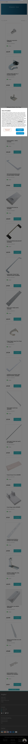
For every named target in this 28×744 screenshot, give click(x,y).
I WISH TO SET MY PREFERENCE (7, 130)
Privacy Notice (9, 123)
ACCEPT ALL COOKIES (20, 133)
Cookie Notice (20, 121)
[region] (14, 122)
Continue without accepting (19, 130)
